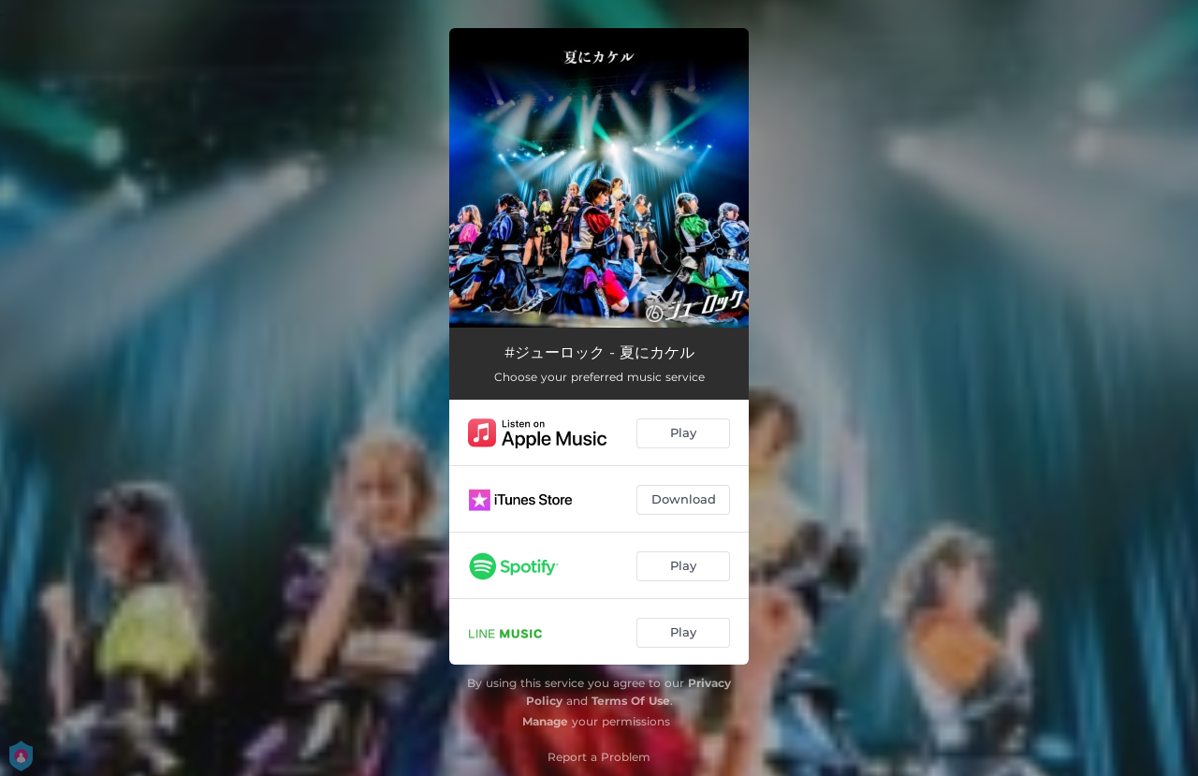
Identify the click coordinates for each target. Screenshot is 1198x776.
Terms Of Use (631, 701)
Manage (545, 721)
